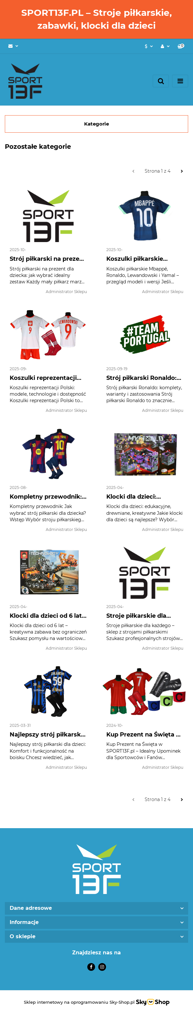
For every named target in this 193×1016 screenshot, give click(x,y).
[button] (181, 46)
